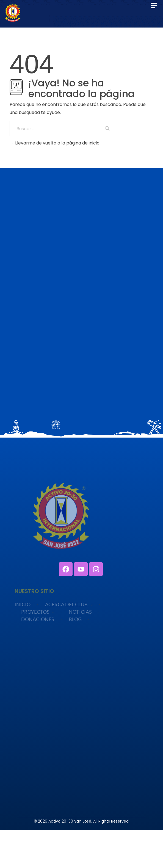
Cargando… (81, 313)
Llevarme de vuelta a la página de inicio (55, 143)
